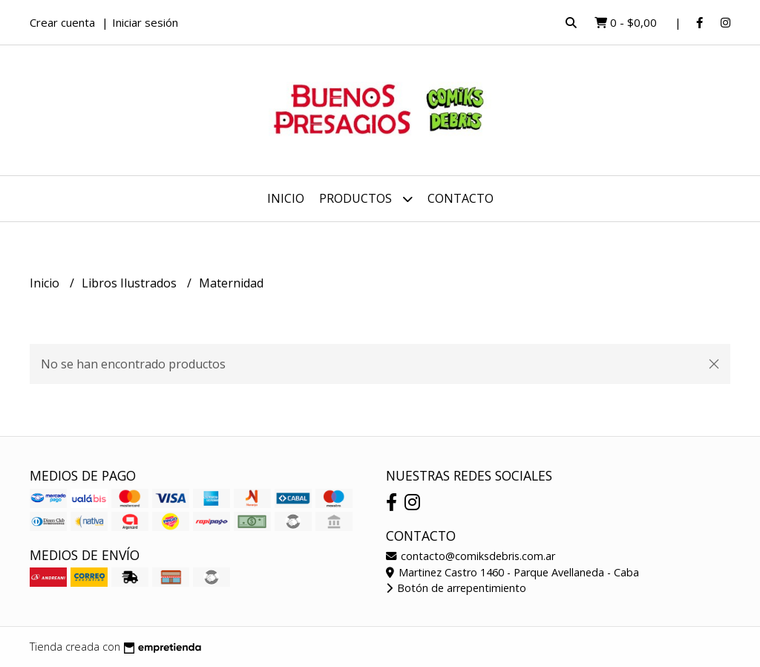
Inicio (285, 198)
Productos (366, 198)
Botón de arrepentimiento (456, 588)
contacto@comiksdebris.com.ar (470, 556)
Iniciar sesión (145, 22)
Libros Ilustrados (131, 283)
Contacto (461, 198)
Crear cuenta (62, 22)
